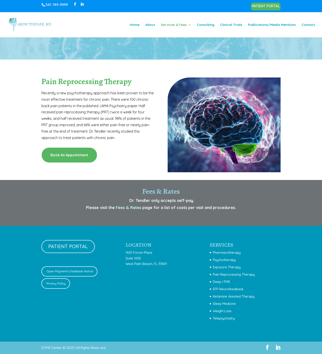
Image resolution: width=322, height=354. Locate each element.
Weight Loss (222, 311)
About (150, 25)
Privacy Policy (56, 283)
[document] (232, 285)
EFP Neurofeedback (228, 289)
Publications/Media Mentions (272, 25)
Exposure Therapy (227, 267)
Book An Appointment (69, 155)
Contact (308, 25)
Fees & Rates (128, 207)
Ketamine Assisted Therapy (233, 296)
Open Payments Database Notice (69, 271)
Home (135, 25)
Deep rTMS (221, 282)
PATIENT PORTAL (265, 6)
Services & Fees (174, 25)
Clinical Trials (231, 25)
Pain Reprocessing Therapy (234, 274)
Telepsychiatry (224, 318)
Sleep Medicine (224, 304)
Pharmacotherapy (227, 252)
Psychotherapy (224, 260)
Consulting (205, 25)
